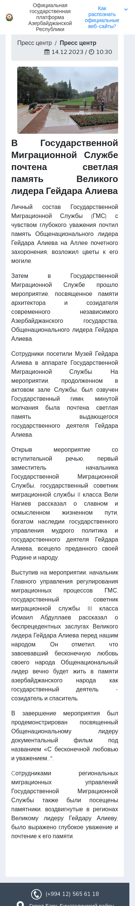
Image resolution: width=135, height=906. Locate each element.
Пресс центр (34, 42)
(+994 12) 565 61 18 (72, 894)
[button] (67, 17)
